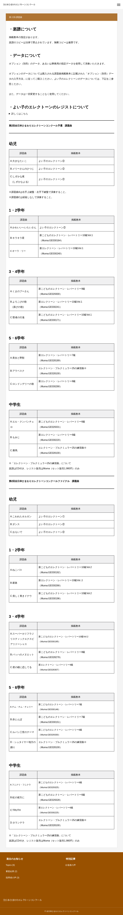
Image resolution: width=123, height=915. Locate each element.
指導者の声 (11, 877)
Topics (9, 865)
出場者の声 (70, 865)
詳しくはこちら (19, 114)
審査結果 (10, 871)
